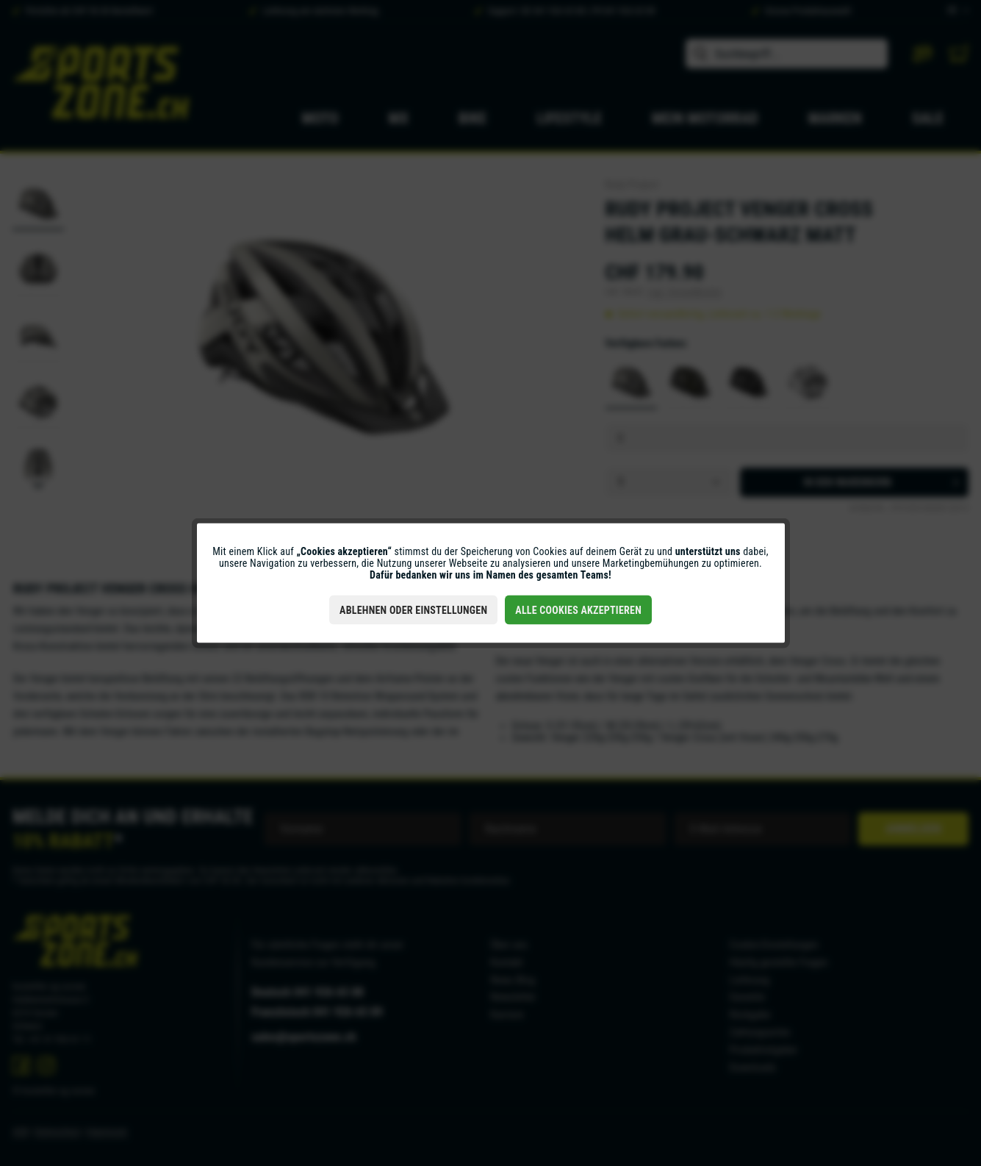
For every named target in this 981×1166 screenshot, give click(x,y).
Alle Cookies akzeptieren (578, 610)
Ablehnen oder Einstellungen (413, 610)
